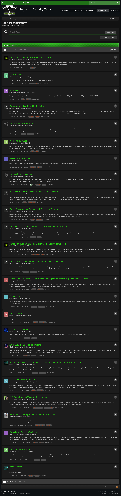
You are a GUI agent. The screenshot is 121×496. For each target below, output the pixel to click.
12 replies (25, 390)
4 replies (25, 254)
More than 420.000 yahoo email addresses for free (32, 414)
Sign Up (22, 3)
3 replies (24, 167)
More (115, 10)
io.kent (11, 143)
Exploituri (28, 108)
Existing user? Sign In (10, 3)
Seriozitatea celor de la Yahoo (22, 123)
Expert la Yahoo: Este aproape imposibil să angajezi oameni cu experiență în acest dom (48, 279)
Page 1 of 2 (23, 49)
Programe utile (31, 92)
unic (10, 160)
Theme (3, 493)
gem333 (11, 451)
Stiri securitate (31, 59)
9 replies (24, 151)
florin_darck (13, 399)
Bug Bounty (29, 125)
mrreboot (12, 364)
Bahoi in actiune (16, 467)
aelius (11, 416)
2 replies (25, 306)
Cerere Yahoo (15, 74)
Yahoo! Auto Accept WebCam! (23, 432)
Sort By (113, 49)
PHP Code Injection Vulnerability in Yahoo (28, 397)
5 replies (28, 460)
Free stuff (26, 160)
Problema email (16, 296)
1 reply (24, 83)
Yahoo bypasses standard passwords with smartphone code (36, 261)
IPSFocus (12, 491)
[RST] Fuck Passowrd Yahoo (22, 380)
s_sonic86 (12, 92)
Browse (91, 10)
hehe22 (11, 315)
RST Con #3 (78, 10)
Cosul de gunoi (28, 77)
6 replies (25, 289)
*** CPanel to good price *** (22, 329)
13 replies (28, 425)
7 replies (24, 68)
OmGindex (12, 382)
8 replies (26, 373)
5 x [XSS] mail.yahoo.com (20, 174)
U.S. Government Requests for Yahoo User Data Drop (33, 192)
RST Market (29, 331)
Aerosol (11, 108)
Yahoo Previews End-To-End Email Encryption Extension (34, 209)
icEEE (11, 77)
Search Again (110, 32)
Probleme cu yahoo (18, 141)
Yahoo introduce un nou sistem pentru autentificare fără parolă (37, 244)
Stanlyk (11, 298)
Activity (103, 10)
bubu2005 (12, 59)
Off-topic (27, 143)
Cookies (27, 493)
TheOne (12, 347)
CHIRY (11, 434)
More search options (108, 37)
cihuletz (11, 331)
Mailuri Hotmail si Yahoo (20, 158)
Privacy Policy (12, 493)
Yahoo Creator (15, 313)
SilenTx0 (12, 125)
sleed (11, 281)
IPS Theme (4, 491)
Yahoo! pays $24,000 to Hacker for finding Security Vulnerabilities (38, 226)
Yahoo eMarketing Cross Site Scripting (26, 106)
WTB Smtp (14, 90)
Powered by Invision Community (109, 493)
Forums (66, 10)
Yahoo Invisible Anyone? (20, 449)
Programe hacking (30, 434)
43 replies (26, 442)
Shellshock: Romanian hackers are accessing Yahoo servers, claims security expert (46, 362)
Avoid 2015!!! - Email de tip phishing (25, 345)
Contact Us (21, 493)
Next (11, 49)
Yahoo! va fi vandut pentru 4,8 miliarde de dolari (31, 57)
